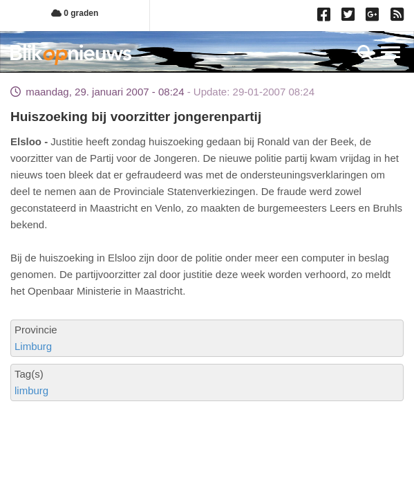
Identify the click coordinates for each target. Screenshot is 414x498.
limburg (31, 390)
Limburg (33, 346)
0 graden (74, 13)
